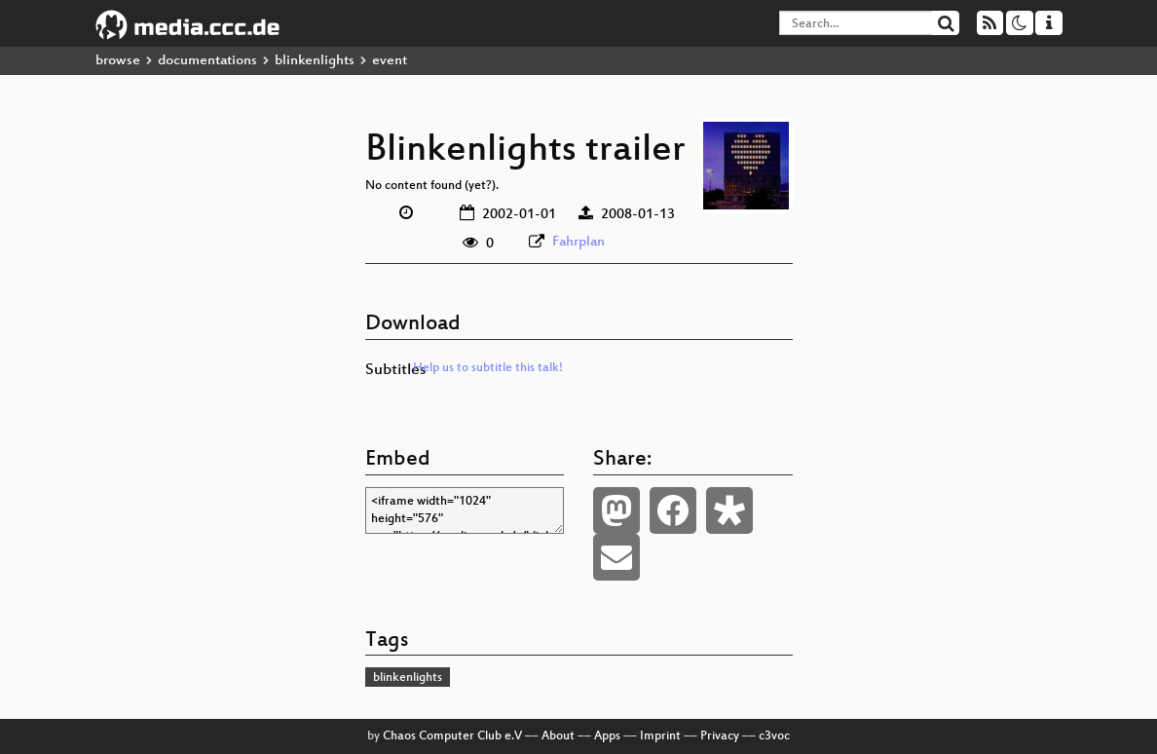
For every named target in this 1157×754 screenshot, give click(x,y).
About (558, 736)
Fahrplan (578, 242)
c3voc (774, 736)
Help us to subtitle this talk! (488, 368)
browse (117, 61)
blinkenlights (315, 61)
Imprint (660, 736)
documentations (207, 61)
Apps (607, 736)
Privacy (719, 736)
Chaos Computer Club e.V (452, 736)
